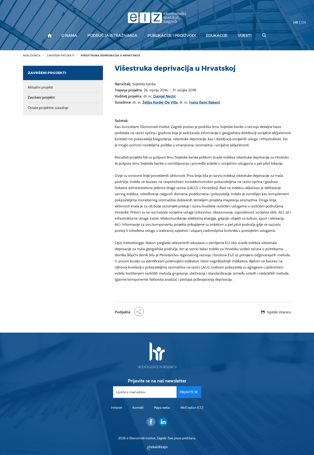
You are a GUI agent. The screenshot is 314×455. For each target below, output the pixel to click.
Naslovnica (31, 55)
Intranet (116, 407)
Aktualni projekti (40, 87)
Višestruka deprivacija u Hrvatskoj (110, 55)
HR (295, 22)
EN (303, 22)
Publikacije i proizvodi (172, 35)
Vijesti (244, 35)
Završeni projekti (60, 55)
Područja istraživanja (112, 35)
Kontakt (138, 407)
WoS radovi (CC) (191, 407)
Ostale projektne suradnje (48, 107)
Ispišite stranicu (279, 312)
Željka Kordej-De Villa (160, 102)
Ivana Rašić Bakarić (204, 102)
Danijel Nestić (164, 96)
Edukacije (217, 35)
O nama (69, 35)
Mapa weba (162, 407)
